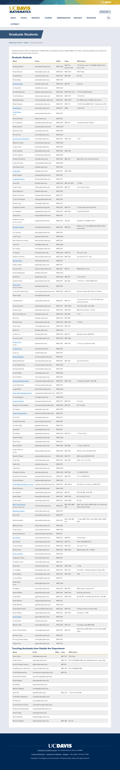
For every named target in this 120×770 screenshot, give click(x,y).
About (13, 18)
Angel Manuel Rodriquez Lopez (23, 484)
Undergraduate (63, 18)
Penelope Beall (18, 84)
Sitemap (65, 754)
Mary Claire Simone (19, 504)
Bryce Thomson (18, 554)
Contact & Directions (38, 754)
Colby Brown (17, 112)
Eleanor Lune (17, 342)
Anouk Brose (17, 108)
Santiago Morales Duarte (21, 381)
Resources (91, 18)
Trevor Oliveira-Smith (20, 413)
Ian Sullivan (16, 538)
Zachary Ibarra (17, 261)
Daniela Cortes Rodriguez (21, 139)
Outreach (15, 24)
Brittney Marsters (18, 357)
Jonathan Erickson (19, 179)
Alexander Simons (19, 511)
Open (108, 18)
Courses (48, 18)
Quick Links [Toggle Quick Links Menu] (104, 12)
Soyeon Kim (17, 285)
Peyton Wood (17, 617)
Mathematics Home (15, 43)
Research (36, 18)
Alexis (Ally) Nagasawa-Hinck (22, 393)
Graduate (78, 18)
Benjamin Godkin (18, 227)
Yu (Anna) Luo (17, 349)
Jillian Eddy (16, 171)
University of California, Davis (47, 750)
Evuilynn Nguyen (18, 401)
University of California (53, 754)
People (24, 18)
